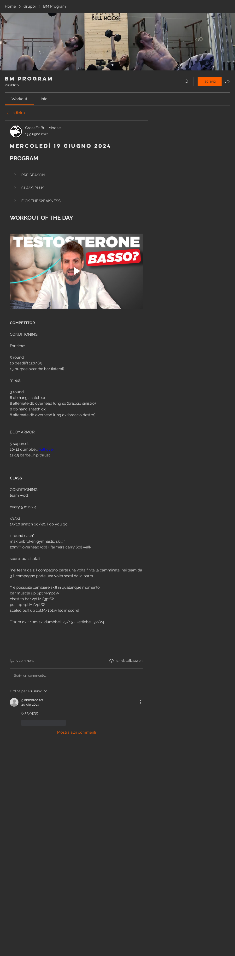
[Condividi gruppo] (227, 81)
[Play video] (76, 271)
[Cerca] (187, 81)
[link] (19, 99)
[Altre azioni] (140, 702)
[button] (15, 175)
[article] (76, 430)
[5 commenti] (22, 660)
